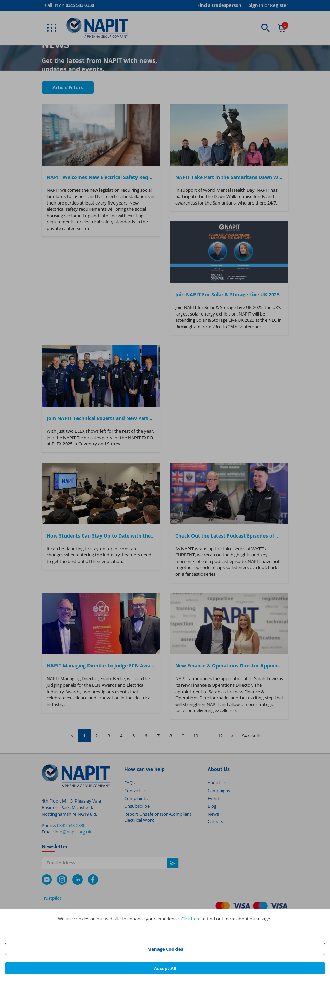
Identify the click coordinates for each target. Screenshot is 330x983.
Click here (190, 919)
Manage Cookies (165, 949)
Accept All (165, 968)
